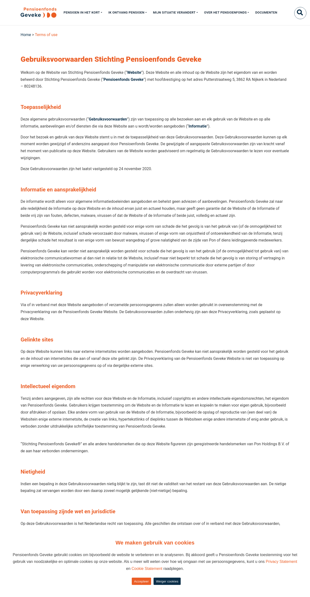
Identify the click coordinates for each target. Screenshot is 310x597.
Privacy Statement (281, 561)
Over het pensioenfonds (225, 12)
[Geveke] (30, 12)
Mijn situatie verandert (174, 12)
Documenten (266, 12)
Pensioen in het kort (81, 12)
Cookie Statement (147, 569)
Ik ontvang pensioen (126, 12)
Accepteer (141, 581)
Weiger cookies (167, 581)
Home (26, 34)
